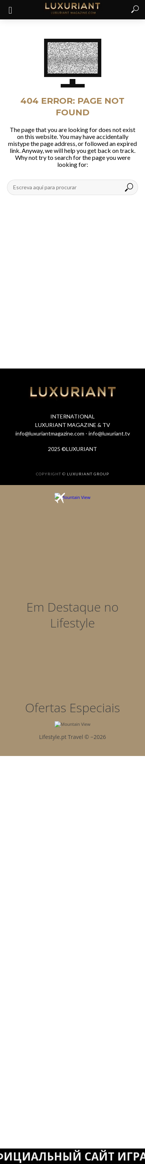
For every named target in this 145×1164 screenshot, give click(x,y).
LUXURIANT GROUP (88, 473)
